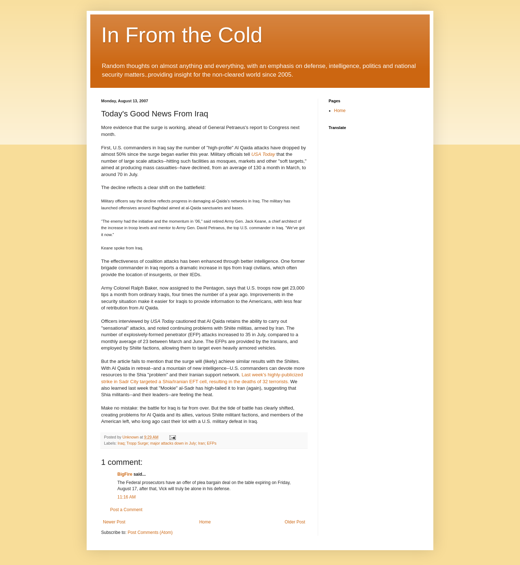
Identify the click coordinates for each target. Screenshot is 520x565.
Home (205, 522)
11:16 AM (126, 497)
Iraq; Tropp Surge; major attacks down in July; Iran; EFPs (167, 443)
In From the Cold (182, 35)
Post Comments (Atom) (150, 532)
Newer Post (114, 522)
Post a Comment (126, 509)
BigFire (124, 474)
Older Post (295, 522)
